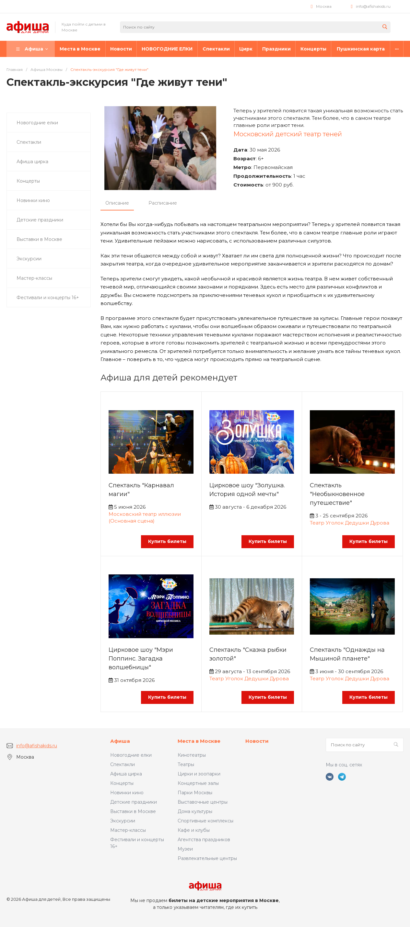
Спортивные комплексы (205, 821)
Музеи (185, 849)
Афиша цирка (126, 774)
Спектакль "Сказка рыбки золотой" (248, 654)
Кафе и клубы (194, 830)
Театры (186, 764)
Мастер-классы (128, 830)
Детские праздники (133, 802)
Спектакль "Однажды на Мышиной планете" (347, 654)
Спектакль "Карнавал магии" (141, 490)
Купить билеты (167, 541)
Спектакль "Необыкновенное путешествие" (337, 494)
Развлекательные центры (207, 858)
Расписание (162, 203)
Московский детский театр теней (287, 134)
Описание (117, 203)
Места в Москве (199, 741)
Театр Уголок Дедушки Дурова (349, 523)
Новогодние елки (131, 755)
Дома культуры (195, 811)
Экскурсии (122, 821)
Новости (257, 741)
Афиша (120, 741)
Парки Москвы (195, 793)
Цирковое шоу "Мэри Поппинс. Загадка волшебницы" (141, 658)
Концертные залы (198, 783)
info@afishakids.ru (373, 6)
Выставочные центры (203, 802)
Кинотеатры (192, 755)
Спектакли (122, 764)
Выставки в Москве (133, 811)
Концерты (122, 783)
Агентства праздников (204, 839)
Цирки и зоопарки (199, 774)
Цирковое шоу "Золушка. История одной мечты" (247, 490)
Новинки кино (127, 793)
